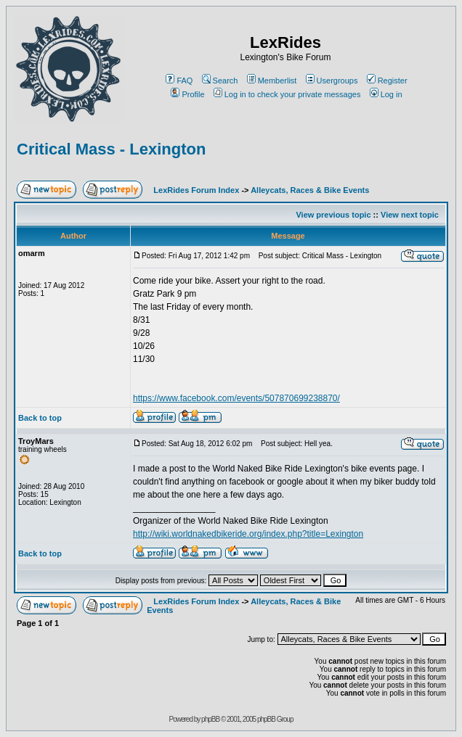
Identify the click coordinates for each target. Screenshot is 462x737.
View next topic (410, 214)
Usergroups (332, 80)
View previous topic (333, 214)
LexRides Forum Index (196, 190)
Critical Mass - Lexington (111, 149)
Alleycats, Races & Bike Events (310, 190)
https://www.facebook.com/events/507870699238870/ (236, 398)
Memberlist (272, 80)
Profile (187, 94)
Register (387, 80)
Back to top (40, 417)
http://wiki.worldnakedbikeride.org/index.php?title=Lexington (248, 534)
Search (220, 80)
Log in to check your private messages (287, 94)
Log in (386, 94)
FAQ (179, 80)
